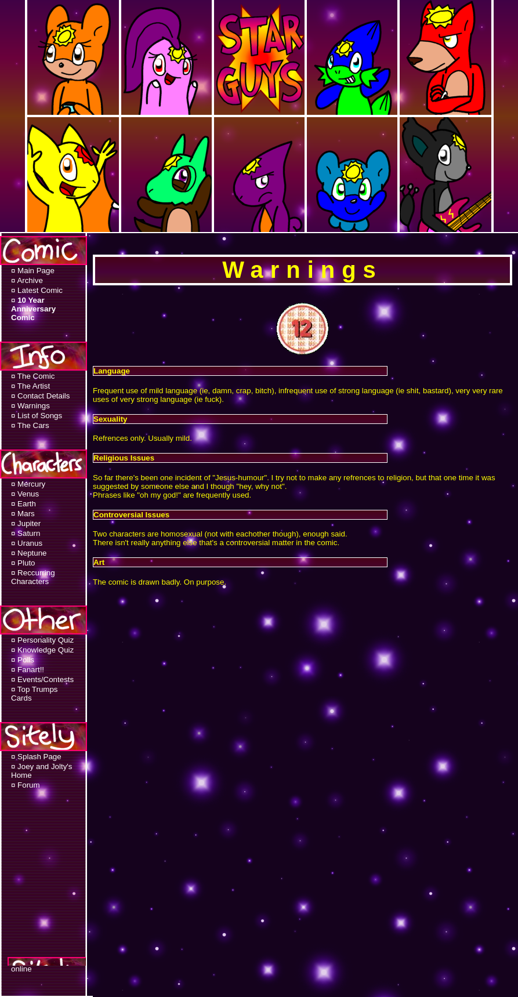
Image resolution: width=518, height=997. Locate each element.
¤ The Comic (33, 376)
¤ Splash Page (36, 756)
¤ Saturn (25, 533)
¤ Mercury (28, 484)
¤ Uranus (26, 543)
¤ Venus (25, 494)
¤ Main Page (33, 270)
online (21, 969)
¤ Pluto (23, 563)
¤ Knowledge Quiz (42, 650)
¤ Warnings (30, 405)
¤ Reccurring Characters (33, 577)
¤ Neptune (29, 553)
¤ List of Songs (36, 415)
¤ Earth (23, 503)
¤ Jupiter (26, 523)
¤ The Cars (30, 425)
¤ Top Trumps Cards (34, 693)
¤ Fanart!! (27, 669)
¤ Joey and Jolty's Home (42, 771)
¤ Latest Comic (37, 290)
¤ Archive (27, 280)
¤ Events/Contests (42, 679)
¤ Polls (22, 659)
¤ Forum (25, 785)
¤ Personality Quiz (42, 640)
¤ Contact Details (40, 395)
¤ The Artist (30, 386)
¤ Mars (23, 513)
